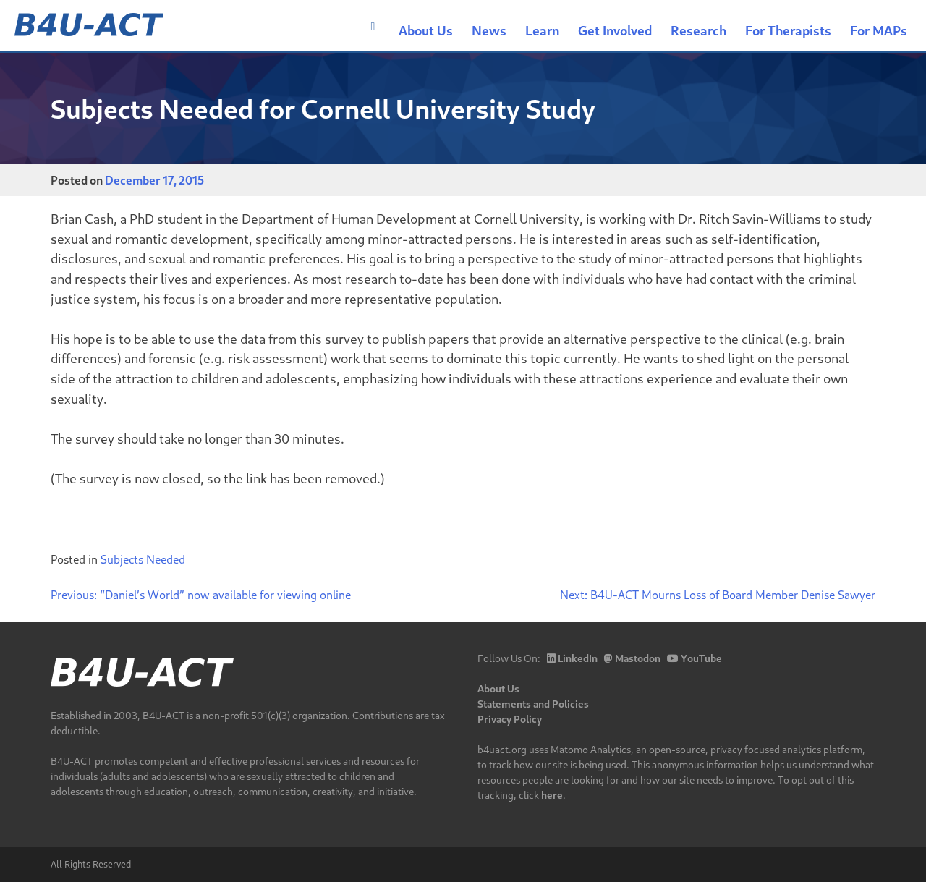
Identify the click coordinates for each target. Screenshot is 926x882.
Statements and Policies (533, 703)
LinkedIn (572, 658)
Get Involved (615, 30)
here (552, 795)
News (489, 30)
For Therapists (788, 30)
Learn (542, 30)
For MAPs (878, 30)
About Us (426, 30)
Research (698, 30)
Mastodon (632, 658)
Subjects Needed (143, 559)
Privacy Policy (509, 719)
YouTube (694, 658)
